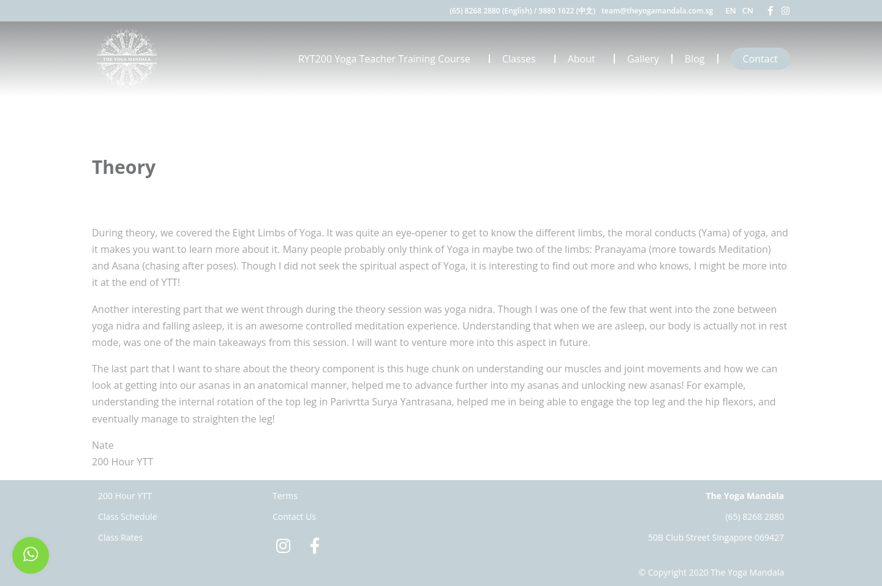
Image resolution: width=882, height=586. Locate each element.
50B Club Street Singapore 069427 (716, 537)
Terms (285, 495)
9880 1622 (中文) (566, 11)
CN (747, 10)
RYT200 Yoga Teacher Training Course (387, 59)
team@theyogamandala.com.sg (657, 11)
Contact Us (294, 516)
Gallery (643, 59)
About (584, 59)
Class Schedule (127, 516)
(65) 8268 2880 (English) (491, 11)
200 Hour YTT (125, 495)
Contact (760, 59)
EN (730, 10)
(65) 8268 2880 (754, 516)
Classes (522, 59)
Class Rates (120, 537)
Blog (695, 59)
